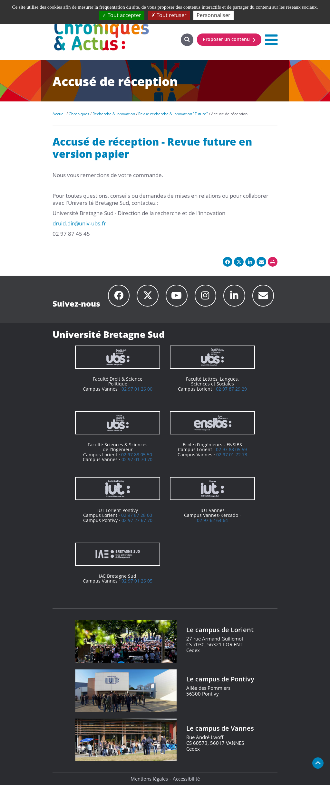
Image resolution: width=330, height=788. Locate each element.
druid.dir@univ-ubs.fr (79, 223)
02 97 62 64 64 (212, 523)
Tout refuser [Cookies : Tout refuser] (169, 15)
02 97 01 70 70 (136, 462)
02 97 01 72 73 (231, 457)
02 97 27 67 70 (136, 523)
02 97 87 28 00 (136, 518)
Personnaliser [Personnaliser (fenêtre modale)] (213, 15)
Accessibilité (186, 781)
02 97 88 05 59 (231, 452)
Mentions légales (149, 781)
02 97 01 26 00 (136, 391)
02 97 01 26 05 (136, 584)
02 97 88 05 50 (136, 457)
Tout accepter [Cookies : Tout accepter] (121, 15)
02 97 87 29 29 (231, 391)
